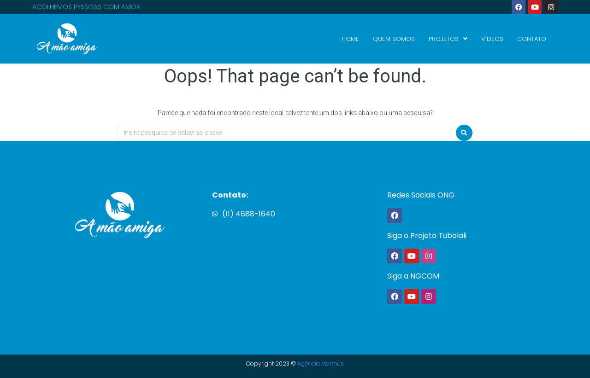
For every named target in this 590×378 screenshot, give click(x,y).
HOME (350, 39)
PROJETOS (448, 39)
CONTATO (531, 39)
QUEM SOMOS (394, 39)
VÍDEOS (492, 39)
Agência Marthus (320, 363)
